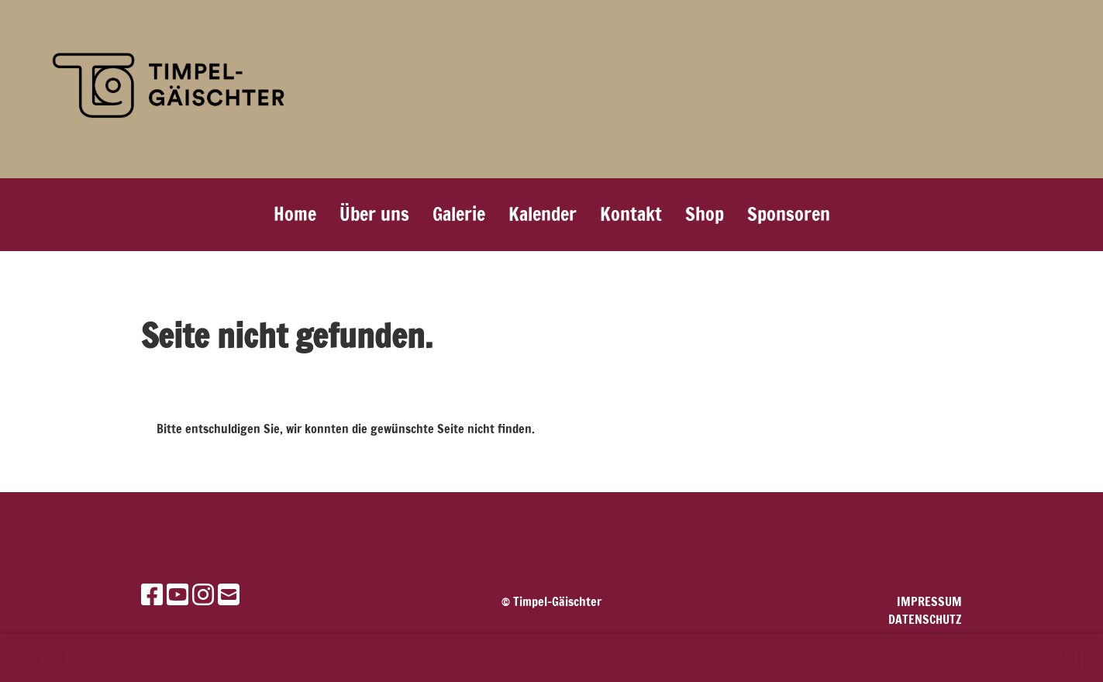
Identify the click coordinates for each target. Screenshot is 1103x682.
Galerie (459, 214)
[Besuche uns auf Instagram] (203, 594)
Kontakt (631, 214)
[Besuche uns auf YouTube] (177, 594)
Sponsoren (788, 214)
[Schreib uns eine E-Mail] (229, 594)
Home (295, 214)
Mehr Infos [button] (42, 657)
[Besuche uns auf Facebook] (152, 594)
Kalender (542, 214)
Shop (704, 214)
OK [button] (1068, 657)
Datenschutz (925, 619)
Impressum (929, 601)
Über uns (374, 214)
